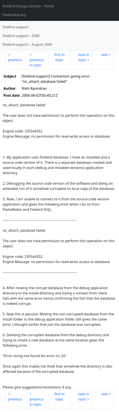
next (104, 54)
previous (15, 59)
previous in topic (37, 62)
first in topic (59, 57)
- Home (28, 6)
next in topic (83, 57)
